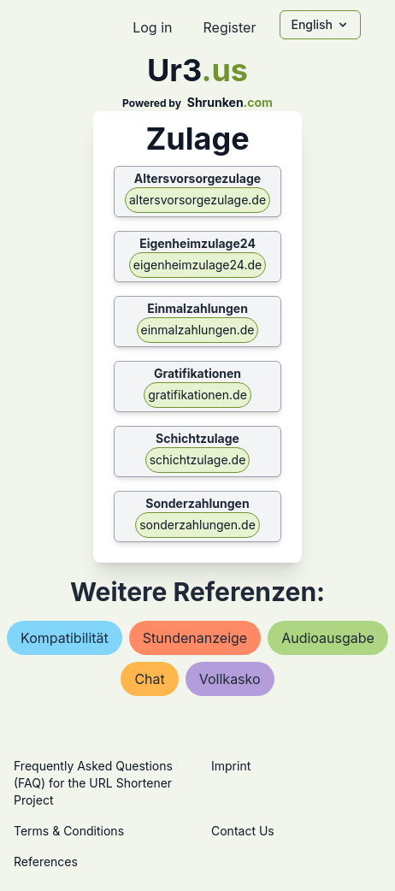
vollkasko (230, 678)
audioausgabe (327, 637)
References (46, 861)
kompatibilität (65, 637)
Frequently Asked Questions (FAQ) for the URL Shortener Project (93, 782)
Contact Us (242, 830)
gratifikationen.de (197, 394)
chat (149, 678)
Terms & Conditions (69, 830)
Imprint (231, 765)
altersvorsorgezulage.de (197, 199)
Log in (152, 27)
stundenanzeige (195, 637)
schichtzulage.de (198, 459)
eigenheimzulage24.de (197, 264)
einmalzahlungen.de (198, 329)
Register (229, 27)
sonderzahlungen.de (197, 524)
